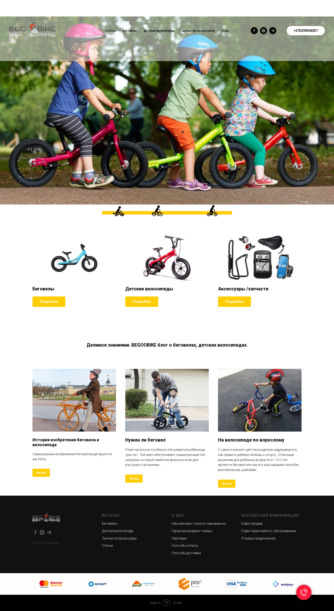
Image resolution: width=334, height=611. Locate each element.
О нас (226, 30)
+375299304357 (306, 30)
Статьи (107, 545)
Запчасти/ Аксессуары (198, 30)
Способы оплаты (185, 545)
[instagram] (263, 30)
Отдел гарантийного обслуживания (268, 531)
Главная (110, 30)
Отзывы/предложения (258, 538)
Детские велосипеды (159, 30)
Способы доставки (186, 553)
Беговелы (130, 30)
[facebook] (254, 30)
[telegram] (272, 30)
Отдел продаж (252, 523)
